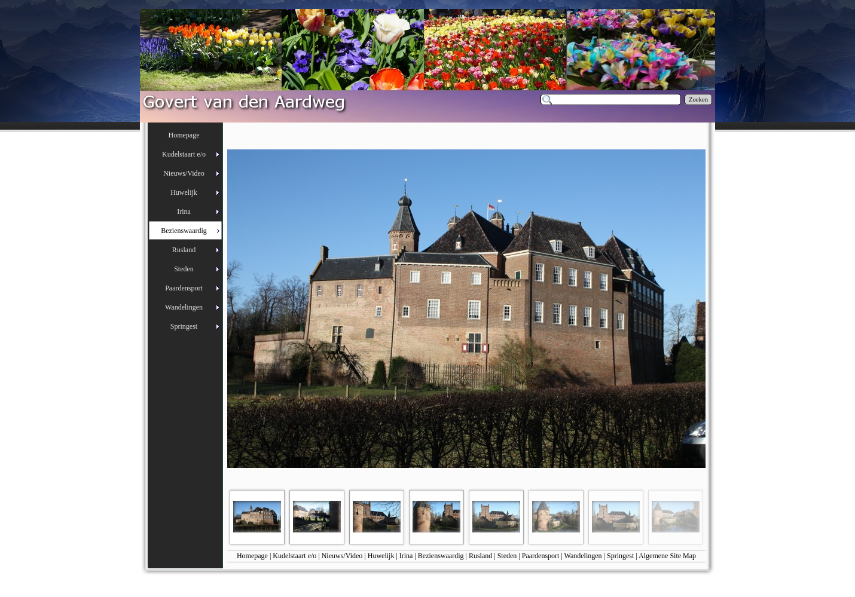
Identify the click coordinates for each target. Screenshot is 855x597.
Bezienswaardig (441, 556)
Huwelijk (381, 556)
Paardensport (541, 556)
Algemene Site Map (667, 556)
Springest (620, 556)
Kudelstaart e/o (294, 556)
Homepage (252, 556)
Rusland (480, 556)
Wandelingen (583, 556)
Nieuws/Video (342, 556)
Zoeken (698, 99)
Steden (507, 556)
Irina (406, 556)
